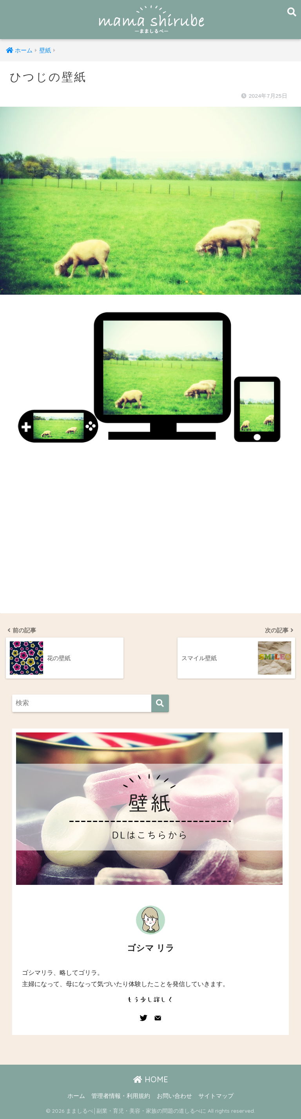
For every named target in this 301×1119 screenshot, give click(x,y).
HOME (150, 1079)
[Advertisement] (150, 539)
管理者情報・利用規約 (120, 1096)
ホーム (76, 1096)
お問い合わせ (174, 1096)
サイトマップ (216, 1096)
